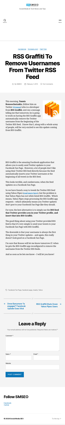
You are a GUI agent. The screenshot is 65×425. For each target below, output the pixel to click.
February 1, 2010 (32, 84)
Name (8, 355)
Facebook (22, 49)
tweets (36, 290)
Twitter (43, 49)
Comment (9, 337)
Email (35, 355)
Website (8, 364)
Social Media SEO (17, 420)
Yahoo (41, 290)
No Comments (48, 84)
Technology (33, 49)
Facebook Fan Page (15, 290)
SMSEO (18, 84)
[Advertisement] (32, 27)
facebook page (27, 290)
